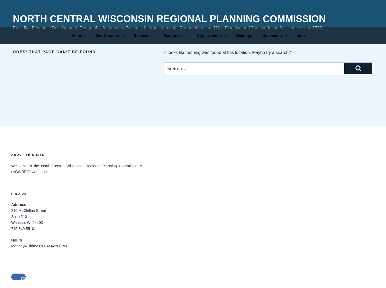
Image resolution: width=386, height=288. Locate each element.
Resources (175, 35)
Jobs (301, 35)
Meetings (244, 35)
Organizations (212, 35)
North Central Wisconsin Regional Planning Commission (169, 18)
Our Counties (110, 35)
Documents (275, 35)
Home (79, 35)
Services (144, 35)
